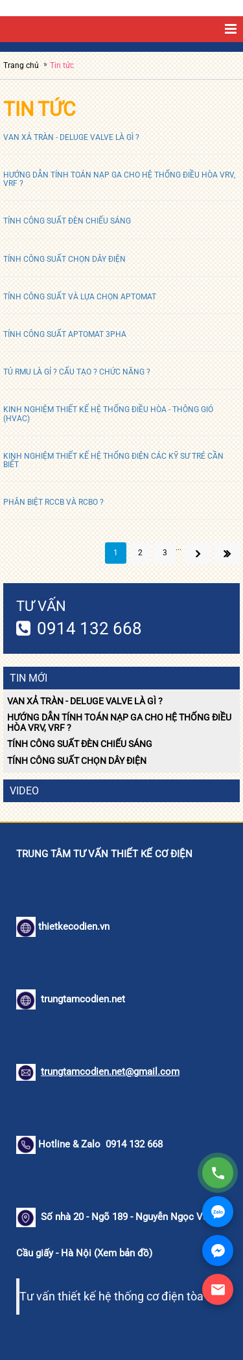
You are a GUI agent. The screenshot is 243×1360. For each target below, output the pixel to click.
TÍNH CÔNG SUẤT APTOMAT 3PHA (64, 334)
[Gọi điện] (217, 1172)
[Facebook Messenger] (217, 1250)
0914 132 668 (89, 628)
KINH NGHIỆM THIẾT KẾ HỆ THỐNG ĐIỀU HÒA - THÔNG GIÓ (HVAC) (108, 413)
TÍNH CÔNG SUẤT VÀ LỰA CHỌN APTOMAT (79, 296)
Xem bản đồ (123, 1253)
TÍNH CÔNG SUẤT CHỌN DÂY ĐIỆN (64, 259)
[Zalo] (217, 1211)
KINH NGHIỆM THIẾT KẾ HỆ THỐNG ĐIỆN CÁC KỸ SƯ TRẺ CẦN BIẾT (113, 460)
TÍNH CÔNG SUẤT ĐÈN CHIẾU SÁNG (67, 220)
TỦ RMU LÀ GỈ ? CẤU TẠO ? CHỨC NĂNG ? (76, 371)
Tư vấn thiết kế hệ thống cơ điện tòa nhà (122, 1296)
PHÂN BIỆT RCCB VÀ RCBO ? (53, 502)
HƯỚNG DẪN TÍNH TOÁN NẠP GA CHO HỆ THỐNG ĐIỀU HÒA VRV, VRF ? (119, 179)
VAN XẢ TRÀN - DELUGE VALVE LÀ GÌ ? (71, 137)
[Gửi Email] (217, 1289)
